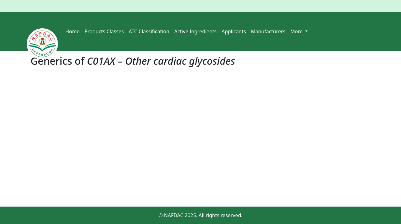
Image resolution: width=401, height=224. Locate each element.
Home (72, 31)
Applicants (234, 31)
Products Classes (104, 31)
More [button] (297, 31)
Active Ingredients (195, 31)
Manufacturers (268, 31)
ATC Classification (149, 31)
